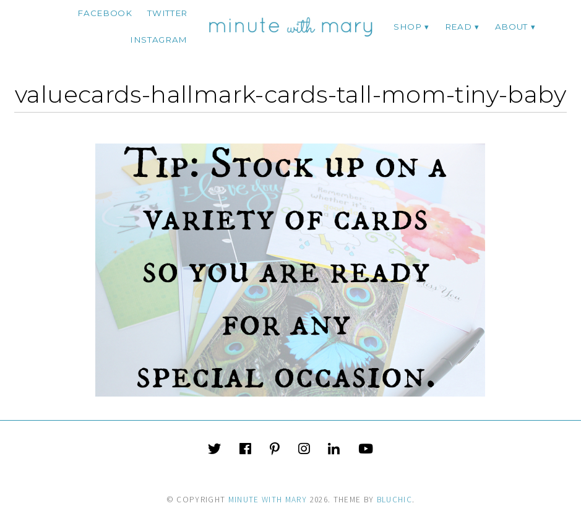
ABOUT (511, 27)
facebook (104, 13)
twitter (167, 13)
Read (458, 27)
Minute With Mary (268, 499)
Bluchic (394, 499)
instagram (158, 40)
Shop (408, 27)
